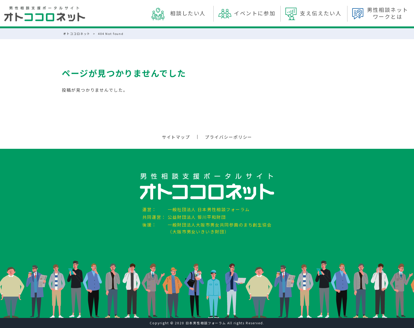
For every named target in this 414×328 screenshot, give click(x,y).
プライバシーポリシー (228, 137)
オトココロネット (76, 33)
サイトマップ (176, 137)
